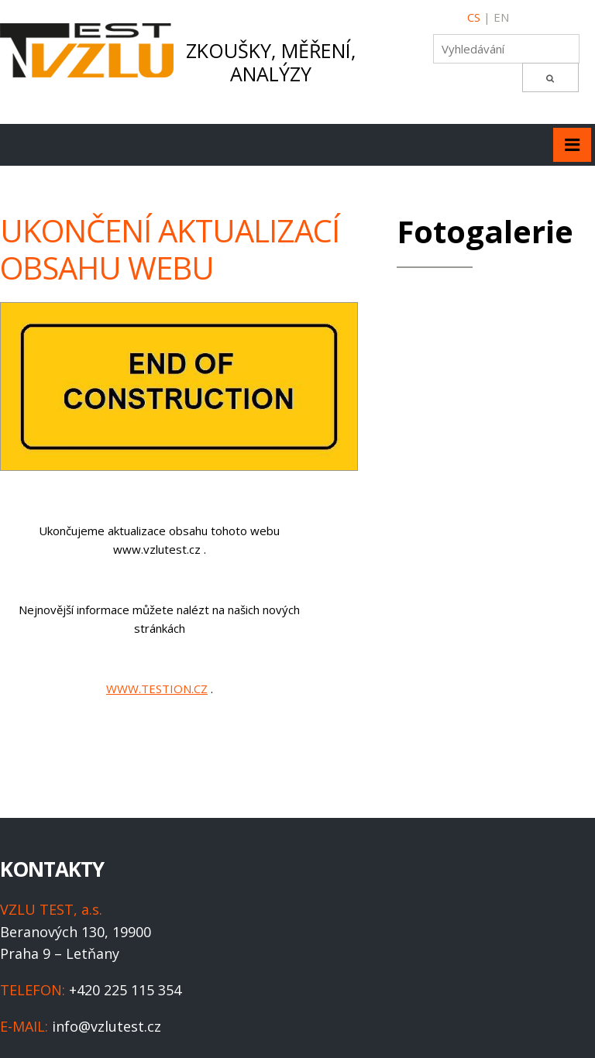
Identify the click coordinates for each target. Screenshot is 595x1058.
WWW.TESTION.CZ (157, 688)
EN (501, 17)
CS (473, 17)
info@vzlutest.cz (106, 1026)
